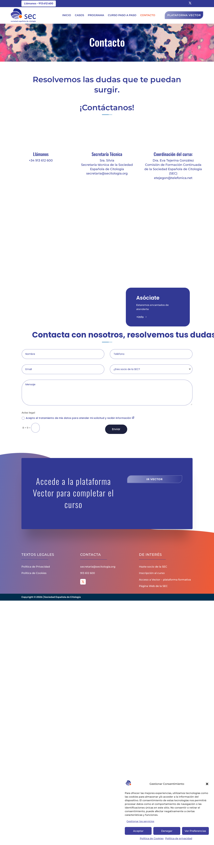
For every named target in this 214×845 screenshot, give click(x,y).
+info (140, 317)
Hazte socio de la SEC (153, 566)
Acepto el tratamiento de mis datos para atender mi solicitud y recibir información (78, 418)
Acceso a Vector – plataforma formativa (165, 579)
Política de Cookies (152, 838)
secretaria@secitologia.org (97, 566)
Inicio (66, 15)
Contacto (147, 15)
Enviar (116, 429)
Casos (79, 15)
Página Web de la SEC (153, 586)
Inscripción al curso (152, 573)
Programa (96, 15)
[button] (207, 784)
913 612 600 (87, 573)
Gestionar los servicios (140, 821)
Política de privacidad (178, 838)
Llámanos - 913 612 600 (38, 3)
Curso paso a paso (122, 15)
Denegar (166, 831)
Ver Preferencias (195, 831)
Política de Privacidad (35, 566)
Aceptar (138, 831)
